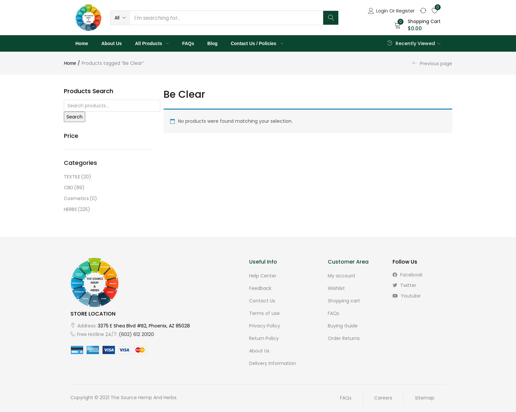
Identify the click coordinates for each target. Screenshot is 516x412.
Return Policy (264, 338)
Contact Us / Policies (257, 43)
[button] (120, 18)
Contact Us (262, 300)
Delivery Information (272, 363)
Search (74, 117)
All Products (152, 43)
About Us (111, 43)
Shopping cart (344, 300)
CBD (74, 187)
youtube (407, 296)
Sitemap (424, 398)
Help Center (262, 275)
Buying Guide (343, 325)
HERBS (77, 209)
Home (81, 43)
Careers (383, 398)
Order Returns (344, 338)
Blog (212, 43)
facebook (408, 274)
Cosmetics (80, 198)
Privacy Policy (264, 325)
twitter (404, 285)
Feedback (260, 288)
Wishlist (336, 288)
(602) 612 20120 (136, 334)
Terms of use (264, 313)
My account (341, 275)
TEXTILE (77, 176)
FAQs (188, 43)
